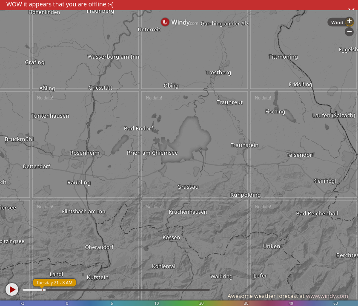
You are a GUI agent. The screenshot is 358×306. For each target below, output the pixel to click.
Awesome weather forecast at (287, 296)
